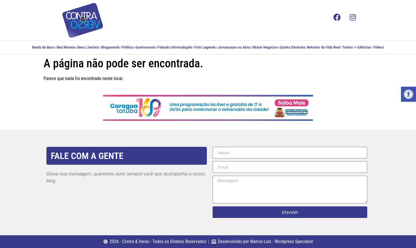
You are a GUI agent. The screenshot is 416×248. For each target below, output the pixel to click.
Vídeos (378, 47)
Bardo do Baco (43, 47)
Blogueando (110, 47)
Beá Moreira (66, 47)
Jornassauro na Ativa (234, 47)
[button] (408, 94)
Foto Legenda (205, 47)
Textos (347, 47)
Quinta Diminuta (292, 47)
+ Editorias (363, 47)
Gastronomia (145, 47)
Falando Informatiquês (175, 47)
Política (128, 47)
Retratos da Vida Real (323, 47)
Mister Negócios (265, 47)
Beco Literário (88, 47)
